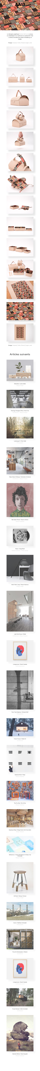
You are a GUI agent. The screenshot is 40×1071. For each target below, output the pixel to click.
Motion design (24, 550)
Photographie (20, 443)
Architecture (16, 412)
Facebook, (15, 42)
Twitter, (19, 42)
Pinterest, (23, 42)
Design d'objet (20, 385)
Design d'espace (23, 412)
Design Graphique (20, 521)
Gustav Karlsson (23, 34)
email (30, 42)
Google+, (27, 42)
